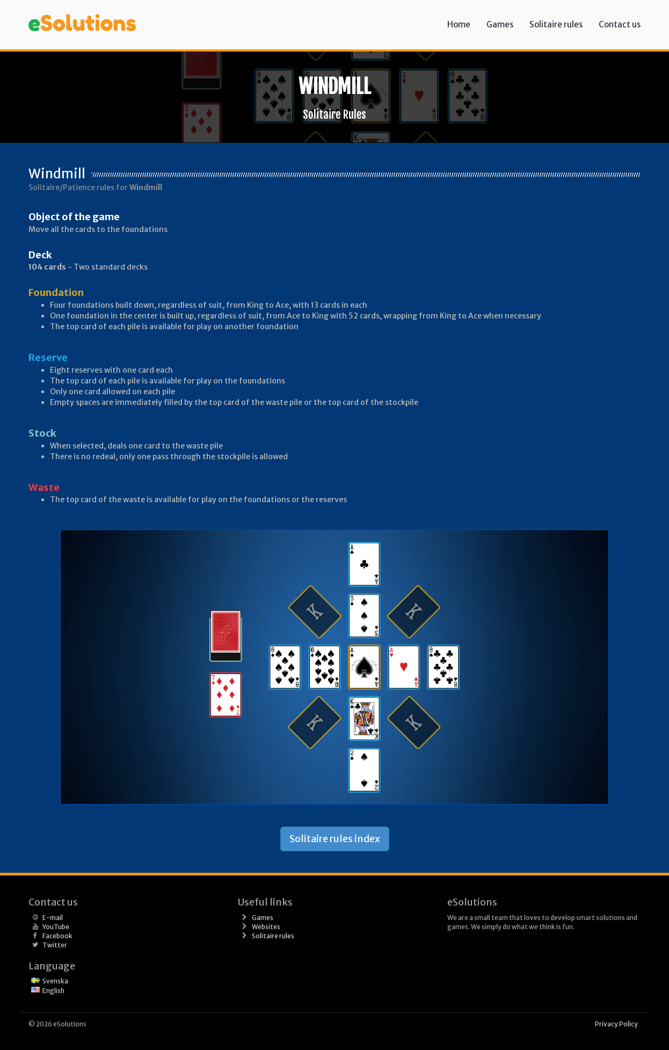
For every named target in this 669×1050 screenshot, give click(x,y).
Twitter (54, 945)
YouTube (55, 927)
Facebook (57, 936)
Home (458, 24)
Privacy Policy (616, 1024)
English (53, 991)
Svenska (55, 981)
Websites (266, 927)
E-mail (52, 918)
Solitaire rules (556, 24)
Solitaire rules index (334, 838)
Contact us (620, 24)
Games (499, 24)
